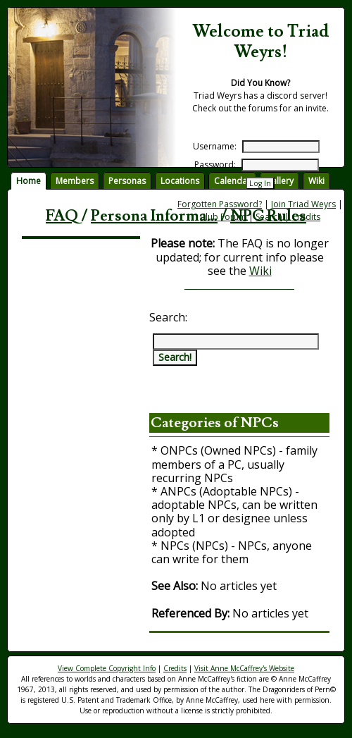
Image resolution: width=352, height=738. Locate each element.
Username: (215, 146)
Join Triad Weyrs (303, 204)
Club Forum (223, 217)
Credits (305, 217)
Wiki (260, 270)
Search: (168, 317)
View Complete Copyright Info (107, 668)
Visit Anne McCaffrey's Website (244, 668)
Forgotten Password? (219, 204)
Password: (215, 165)
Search (269, 217)
